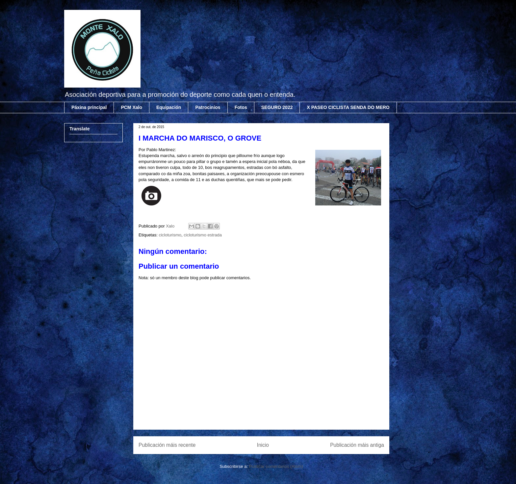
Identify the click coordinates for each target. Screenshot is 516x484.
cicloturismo (170, 234)
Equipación (168, 107)
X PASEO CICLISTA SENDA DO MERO (348, 107)
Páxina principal (89, 107)
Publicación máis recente (167, 445)
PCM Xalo (131, 107)
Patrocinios (207, 107)
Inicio (263, 445)
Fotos (241, 107)
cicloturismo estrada (203, 234)
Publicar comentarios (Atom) (276, 466)
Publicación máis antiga (357, 445)
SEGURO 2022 (277, 107)
